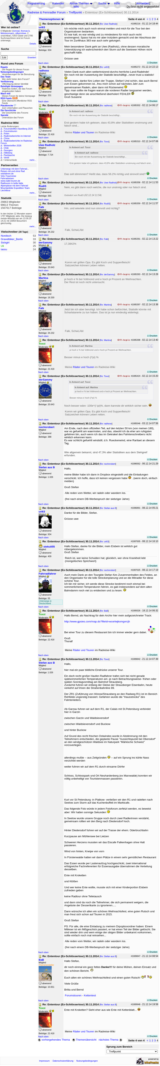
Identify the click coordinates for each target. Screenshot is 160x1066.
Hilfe (117, 3)
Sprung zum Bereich (119, 1046)
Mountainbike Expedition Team (15, 188)
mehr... (32, 160)
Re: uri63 (104, 67)
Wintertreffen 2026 (12, 145)
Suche (102, 3)
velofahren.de (7, 173)
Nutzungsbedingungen (87, 1061)
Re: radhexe (106, 105)
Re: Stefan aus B (108, 508)
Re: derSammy (107, 274)
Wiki (76, 6)
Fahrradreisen (7, 178)
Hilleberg (8, 153)
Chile (6, 148)
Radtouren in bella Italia (12, 183)
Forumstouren (10, 131)
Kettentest (90, 995)
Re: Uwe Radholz (108, 24)
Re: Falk (104, 239)
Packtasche (9, 155)
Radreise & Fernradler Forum (46, 12)
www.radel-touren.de (10, 181)
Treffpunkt (75, 12)
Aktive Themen (79, 3)
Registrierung (36, 3)
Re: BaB (104, 611)
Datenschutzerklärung (63, 1061)
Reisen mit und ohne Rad (13, 171)
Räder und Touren (84, 132)
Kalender (58, 3)
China (6, 138)
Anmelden (142, 3)
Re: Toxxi (104, 141)
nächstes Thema (111, 1039)
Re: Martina (105, 304)
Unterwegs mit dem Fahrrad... (15, 169)
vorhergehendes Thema (54, 1039)
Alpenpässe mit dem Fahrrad (14, 185)
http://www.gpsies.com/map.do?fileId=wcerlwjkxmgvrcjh (97, 621)
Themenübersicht (84, 1039)
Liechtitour (5, 190)
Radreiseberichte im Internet (17, 136)
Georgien (8, 150)
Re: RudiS (105, 203)
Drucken (152, 62)
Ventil (6, 157)
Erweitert (32, 57)
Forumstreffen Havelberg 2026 (18, 129)
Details (32, 43)
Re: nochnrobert (107, 464)
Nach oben (43, 63)
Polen (6, 133)
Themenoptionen (51, 19)
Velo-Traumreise (8, 176)
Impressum (44, 1061)
